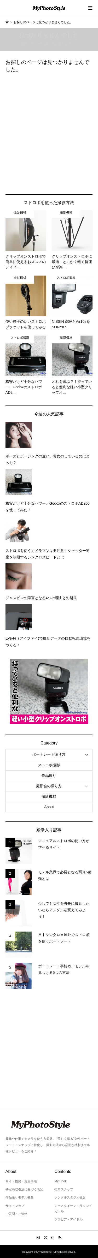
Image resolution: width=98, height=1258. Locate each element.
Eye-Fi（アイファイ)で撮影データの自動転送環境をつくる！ (47, 641)
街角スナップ (63, 1189)
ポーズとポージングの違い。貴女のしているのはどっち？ (47, 459)
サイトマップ (14, 1206)
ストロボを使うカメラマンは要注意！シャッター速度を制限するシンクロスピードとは (47, 553)
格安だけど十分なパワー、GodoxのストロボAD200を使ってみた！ (47, 506)
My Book (60, 1181)
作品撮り (49, 775)
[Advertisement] (49, 132)
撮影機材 (49, 796)
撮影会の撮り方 (49, 786)
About (49, 807)
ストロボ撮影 (49, 765)
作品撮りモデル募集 (19, 1197)
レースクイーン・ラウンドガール (73, 1208)
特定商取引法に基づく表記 (24, 1189)
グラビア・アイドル (68, 1219)
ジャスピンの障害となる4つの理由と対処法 (41, 598)
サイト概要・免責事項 (21, 1181)
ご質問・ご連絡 (16, 1214)
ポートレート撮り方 (48, 754)
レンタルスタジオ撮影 (70, 1197)
